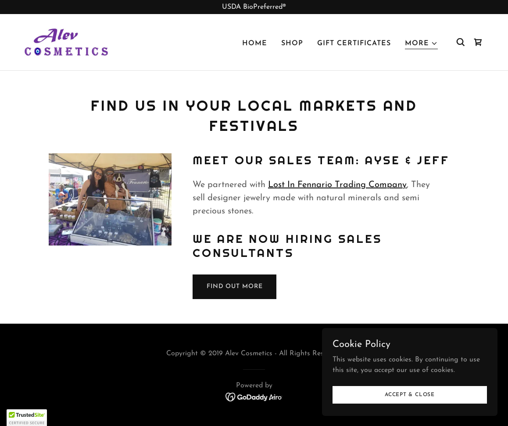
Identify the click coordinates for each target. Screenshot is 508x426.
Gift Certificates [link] (354, 43)
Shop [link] (292, 43)
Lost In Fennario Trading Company (337, 185)
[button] (421, 43)
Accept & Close (410, 394)
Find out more (234, 286)
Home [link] (254, 43)
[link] (66, 41)
